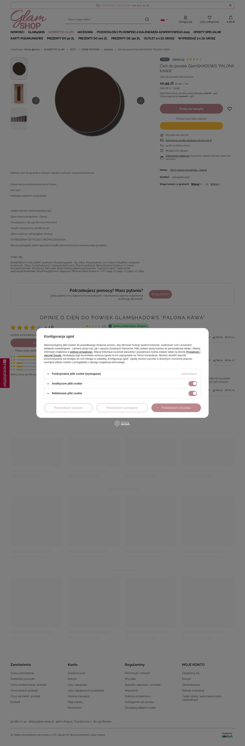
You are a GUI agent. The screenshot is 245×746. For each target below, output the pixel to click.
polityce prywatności (81, 351)
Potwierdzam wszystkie (176, 407)
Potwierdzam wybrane (68, 407)
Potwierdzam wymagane (121, 407)
